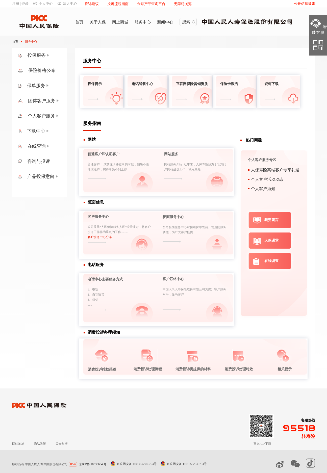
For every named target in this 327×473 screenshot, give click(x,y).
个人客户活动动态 (267, 179)
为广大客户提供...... (184, 232)
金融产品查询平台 (151, 4)
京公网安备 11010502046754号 (187, 464)
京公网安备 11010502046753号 (137, 464)
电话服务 (96, 264)
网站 (92, 139)
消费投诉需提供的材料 (193, 369)
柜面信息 (96, 202)
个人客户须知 (263, 189)
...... (90, 304)
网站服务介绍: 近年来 (178, 164)
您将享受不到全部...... (117, 169)
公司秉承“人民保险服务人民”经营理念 (113, 227)
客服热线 (308, 420)
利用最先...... (196, 169)
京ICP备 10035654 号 (93, 464)
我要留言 (271, 220)
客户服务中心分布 (100, 237)
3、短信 (93, 299)
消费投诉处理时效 (239, 369)
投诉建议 (92, 4)
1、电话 (93, 289)
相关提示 (285, 369)
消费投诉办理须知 (104, 332)
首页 (15, 41)
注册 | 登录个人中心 (32, 4)
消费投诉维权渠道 (102, 369)
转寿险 (308, 436)
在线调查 (271, 261)
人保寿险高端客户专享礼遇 (275, 170)
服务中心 (31, 41)
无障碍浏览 (183, 4)
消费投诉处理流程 (148, 369)
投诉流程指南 (118, 4)
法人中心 (67, 4)
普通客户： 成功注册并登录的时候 (111, 164)
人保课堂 (271, 240)
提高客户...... (180, 294)
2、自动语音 (96, 294)
